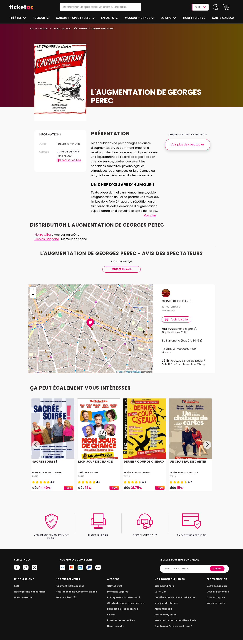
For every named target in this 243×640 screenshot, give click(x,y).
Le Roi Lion (161, 588)
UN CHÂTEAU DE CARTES (187, 461)
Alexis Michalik (164, 605)
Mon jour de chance (167, 600)
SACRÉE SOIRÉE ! (44, 461)
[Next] (207, 445)
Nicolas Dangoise (47, 239)
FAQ (16, 582)
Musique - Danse (138, 18)
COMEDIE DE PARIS (68, 151)
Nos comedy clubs (166, 611)
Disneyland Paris (165, 582)
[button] (226, 7)
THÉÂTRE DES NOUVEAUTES (184, 472)
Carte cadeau (223, 18)
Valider (218, 565)
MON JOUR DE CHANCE (95, 461)
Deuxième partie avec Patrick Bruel (175, 594)
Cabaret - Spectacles (73, 18)
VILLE (200, 7)
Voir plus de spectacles (187, 144)
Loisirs (167, 18)
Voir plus (150, 215)
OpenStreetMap (133, 372)
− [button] (33, 295)
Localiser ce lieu (69, 160)
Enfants (107, 18)
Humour (39, 18)
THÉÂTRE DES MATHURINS (137, 472)
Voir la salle (176, 319)
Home (33, 28)
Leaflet (119, 372)
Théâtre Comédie (61, 28)
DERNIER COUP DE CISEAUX (143, 461)
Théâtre (15, 18)
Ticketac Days (194, 18)
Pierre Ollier (42, 234)
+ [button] (33, 289)
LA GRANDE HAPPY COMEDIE (47, 472)
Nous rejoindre (116, 622)
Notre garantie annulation (28, 588)
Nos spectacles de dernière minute (175, 617)
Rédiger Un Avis (121, 269)
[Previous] (36, 445)
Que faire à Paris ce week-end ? (173, 622)
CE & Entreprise (216, 594)
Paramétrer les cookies (121, 617)
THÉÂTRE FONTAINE (88, 472)
